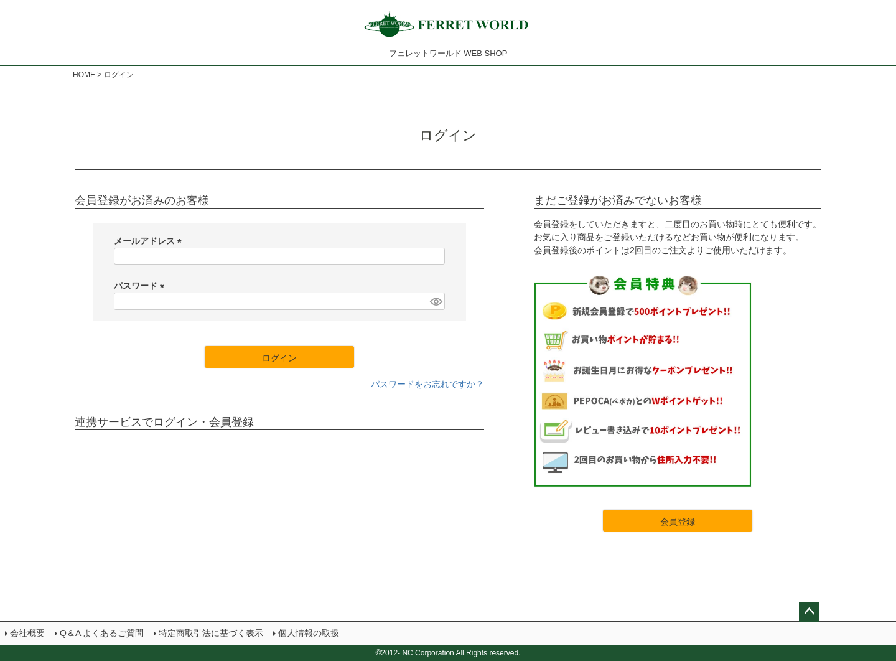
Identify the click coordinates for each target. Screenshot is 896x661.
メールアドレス (150, 241)
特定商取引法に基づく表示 (211, 633)
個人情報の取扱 (308, 633)
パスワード (141, 286)
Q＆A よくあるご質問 (102, 633)
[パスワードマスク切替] (435, 301)
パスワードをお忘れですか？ (427, 384)
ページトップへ (809, 612)
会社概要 (27, 633)
